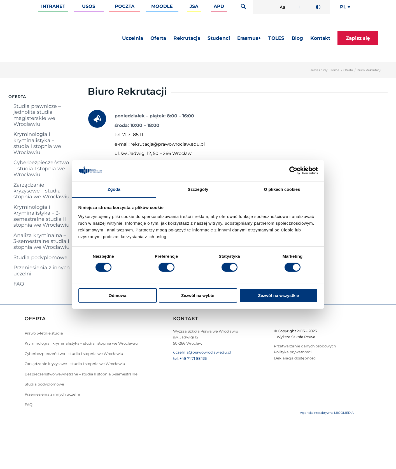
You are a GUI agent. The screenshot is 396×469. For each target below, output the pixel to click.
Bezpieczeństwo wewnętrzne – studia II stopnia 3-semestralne (81, 374)
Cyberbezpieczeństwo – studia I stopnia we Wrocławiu (41, 168)
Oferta (348, 70)
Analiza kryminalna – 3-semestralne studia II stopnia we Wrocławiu (42, 241)
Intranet (53, 6)
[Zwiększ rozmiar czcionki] (299, 7)
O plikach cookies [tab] (282, 189)
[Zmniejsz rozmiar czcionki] (265, 7)
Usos (88, 6)
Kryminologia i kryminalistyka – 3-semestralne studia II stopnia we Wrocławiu (41, 216)
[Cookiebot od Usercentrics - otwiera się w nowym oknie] (293, 170)
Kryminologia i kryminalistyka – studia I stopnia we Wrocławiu (37, 143)
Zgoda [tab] (114, 189)
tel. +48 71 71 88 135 (190, 358)
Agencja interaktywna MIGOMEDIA (327, 413)
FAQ (18, 284)
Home (334, 70)
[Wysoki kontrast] (318, 7)
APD (219, 6)
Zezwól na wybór (198, 295)
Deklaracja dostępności (295, 358)
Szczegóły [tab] (198, 189)
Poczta (124, 6)
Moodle (162, 6)
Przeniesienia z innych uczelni (41, 270)
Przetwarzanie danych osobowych (305, 346)
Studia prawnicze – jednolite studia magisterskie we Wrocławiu (37, 115)
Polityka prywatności (293, 352)
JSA (194, 6)
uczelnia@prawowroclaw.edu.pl (202, 352)
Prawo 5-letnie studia (44, 333)
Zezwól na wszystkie (278, 295)
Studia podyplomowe (40, 257)
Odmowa (117, 295)
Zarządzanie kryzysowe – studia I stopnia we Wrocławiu (41, 191)
